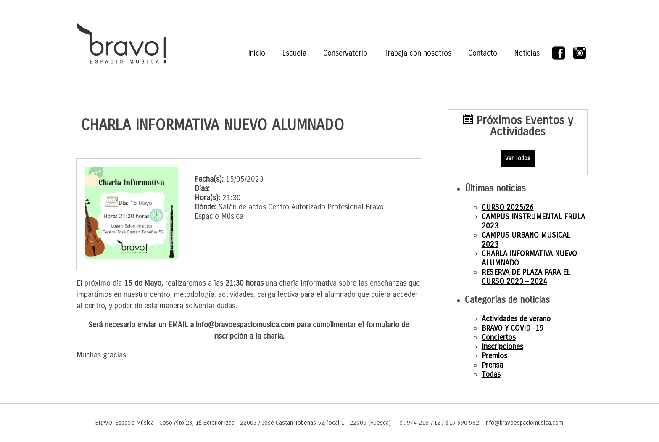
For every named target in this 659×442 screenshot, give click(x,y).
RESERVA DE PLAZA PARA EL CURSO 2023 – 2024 (526, 276)
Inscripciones (502, 346)
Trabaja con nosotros (417, 53)
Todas (491, 374)
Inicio (256, 53)
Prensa (492, 365)
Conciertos (499, 337)
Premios (494, 355)
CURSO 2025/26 (508, 207)
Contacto (482, 53)
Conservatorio (345, 53)
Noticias (527, 53)
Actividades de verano (516, 318)
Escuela (294, 53)
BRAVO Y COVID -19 (513, 328)
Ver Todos (517, 158)
